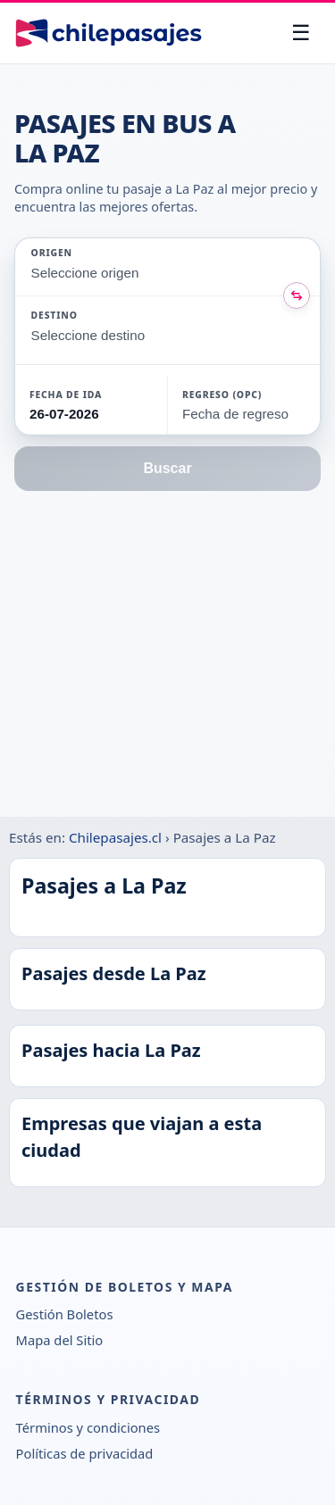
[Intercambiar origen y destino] (296, 295)
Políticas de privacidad (85, 1453)
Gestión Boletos (64, 1314)
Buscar (167, 468)
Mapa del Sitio (60, 1340)
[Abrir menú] (301, 33)
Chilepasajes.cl (115, 837)
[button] (91, 404)
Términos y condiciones (88, 1427)
